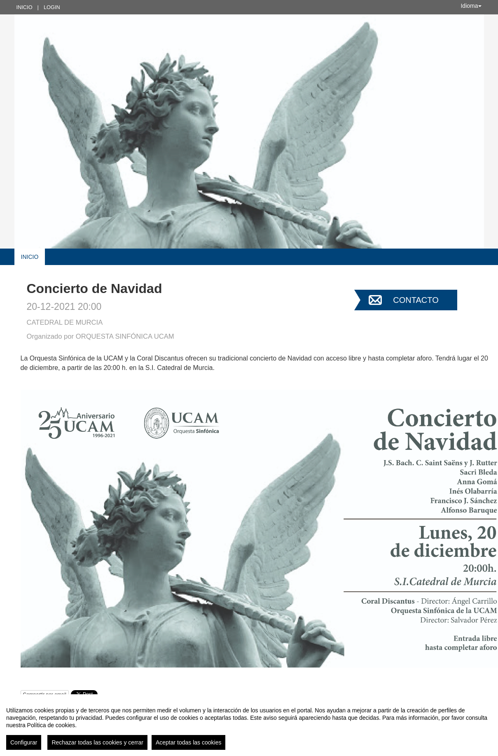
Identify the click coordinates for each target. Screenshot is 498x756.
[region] (249, 725)
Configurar (23, 742)
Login (52, 7)
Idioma (471, 5)
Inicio (24, 7)
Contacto (415, 300)
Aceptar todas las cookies (189, 742)
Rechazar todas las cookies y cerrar (97, 742)
